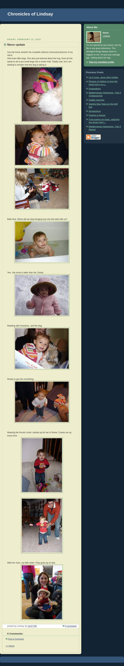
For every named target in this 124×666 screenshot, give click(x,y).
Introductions (95, 111)
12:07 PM (32, 626)
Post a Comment (16, 639)
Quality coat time (96, 100)
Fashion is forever (97, 115)
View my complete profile (101, 62)
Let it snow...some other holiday (103, 77)
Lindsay (106, 36)
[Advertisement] (41, 31)
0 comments (71, 626)
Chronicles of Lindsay (30, 13)
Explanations (95, 89)
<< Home (10, 646)
